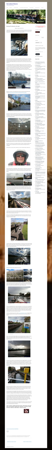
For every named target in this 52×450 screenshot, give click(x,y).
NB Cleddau (38, 117)
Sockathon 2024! (37, 7)
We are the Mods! (37, 89)
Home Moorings (37, 126)
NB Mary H (38, 149)
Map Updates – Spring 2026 (38, 123)
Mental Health (12, 436)
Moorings (15, 436)
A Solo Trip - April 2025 (38, 164)
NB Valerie (38, 192)
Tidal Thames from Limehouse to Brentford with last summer (18, 92)
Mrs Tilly (38, 169)
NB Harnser (38, 127)
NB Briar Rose (38, 138)
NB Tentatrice (38, 165)
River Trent (22, 436)
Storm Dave (36, 75)
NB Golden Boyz (39, 182)
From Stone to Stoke (37, 71)
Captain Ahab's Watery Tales (40, 142)
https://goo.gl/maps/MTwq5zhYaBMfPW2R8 (12, 428)
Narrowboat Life (19, 436)
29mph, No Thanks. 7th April (27, 441)
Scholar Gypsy (38, 104)
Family (7, 436)
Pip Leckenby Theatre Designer (24, 7)
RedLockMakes (31, 7)
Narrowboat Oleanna (12, 4)
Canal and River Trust (19, 435)
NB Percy (38, 93)
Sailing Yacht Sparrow (39, 79)
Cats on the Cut (25, 435)
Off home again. (37, 106)
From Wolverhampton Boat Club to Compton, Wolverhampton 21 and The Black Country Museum (40, 152)
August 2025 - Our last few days (39, 148)
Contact (42, 7)
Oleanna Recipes (16, 7)
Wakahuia (38, 101)
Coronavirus (28, 435)
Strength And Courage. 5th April (11, 441)
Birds (13, 435)
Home (7, 7)
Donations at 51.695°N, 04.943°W (39, 116)
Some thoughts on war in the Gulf (39, 113)
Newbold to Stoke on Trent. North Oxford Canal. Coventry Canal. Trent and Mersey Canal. (40, 173)
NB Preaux (38, 83)
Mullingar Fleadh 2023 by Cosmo (39, 181)
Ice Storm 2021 (37, 191)
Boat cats (15, 435)
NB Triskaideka (39, 179)
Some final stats (37, 137)
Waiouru (38, 114)
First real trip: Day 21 (37, 65)
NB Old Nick (38, 90)
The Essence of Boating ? (38, 188)
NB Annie (38, 154)
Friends (9, 436)
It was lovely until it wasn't (38, 92)
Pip (28, 436)
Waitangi (36, 100)
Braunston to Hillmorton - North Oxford (40, 68)
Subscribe (37, 54)
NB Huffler (38, 69)
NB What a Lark (39, 107)
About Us (11, 7)
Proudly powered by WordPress (10, 446)
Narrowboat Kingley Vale (40, 66)
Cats (22, 435)
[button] (14, 179)
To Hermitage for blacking (38, 103)
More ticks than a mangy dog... (39, 78)
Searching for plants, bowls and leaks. (39, 161)
